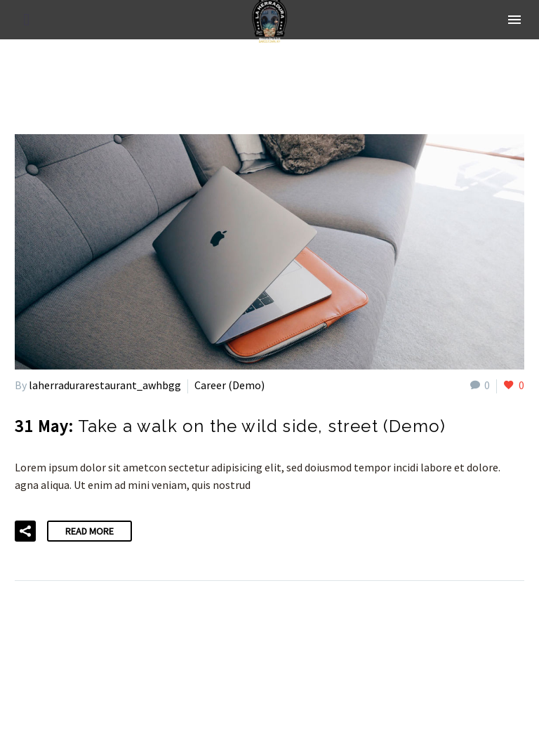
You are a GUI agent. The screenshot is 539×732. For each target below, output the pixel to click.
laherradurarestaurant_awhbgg (105, 385)
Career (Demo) (229, 385)
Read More (89, 531)
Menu (514, 19)
